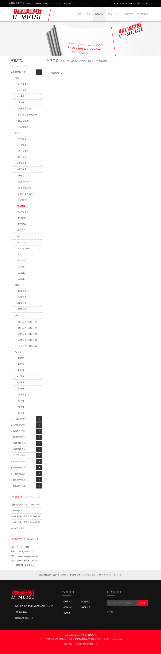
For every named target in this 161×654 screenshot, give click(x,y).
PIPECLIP (90, 575)
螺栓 (17, 78)
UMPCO (64, 575)
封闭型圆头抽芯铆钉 (27, 334)
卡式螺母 (22, 200)
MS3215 (21, 230)
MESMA (81, 575)
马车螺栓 (22, 102)
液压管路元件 (19, 449)
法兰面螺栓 (23, 121)
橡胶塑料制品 (19, 480)
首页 (80, 14)
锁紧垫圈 (22, 297)
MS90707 (22, 218)
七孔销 (21, 401)
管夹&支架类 (19, 425)
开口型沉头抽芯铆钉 (27, 328)
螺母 (17, 133)
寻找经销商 (143, 14)
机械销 (21, 388)
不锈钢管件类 (19, 468)
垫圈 (17, 285)
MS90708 (22, 224)
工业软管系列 (19, 474)
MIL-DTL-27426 (25, 255)
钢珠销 (21, 382)
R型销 (21, 370)
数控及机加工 (19, 486)
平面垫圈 (22, 309)
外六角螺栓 (23, 90)
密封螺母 (22, 157)
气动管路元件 (19, 443)
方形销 (21, 376)
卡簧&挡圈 (101, 61)
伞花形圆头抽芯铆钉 (27, 346)
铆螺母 (21, 175)
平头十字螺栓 (24, 108)
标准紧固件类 (86, 61)
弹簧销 (21, 407)
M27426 (21, 242)
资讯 (110, 14)
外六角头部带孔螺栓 (27, 115)
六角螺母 (22, 145)
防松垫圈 (22, 291)
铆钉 (17, 315)
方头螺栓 (22, 96)
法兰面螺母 (23, 151)
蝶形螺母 (22, 169)
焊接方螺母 (23, 181)
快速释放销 (23, 394)
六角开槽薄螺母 (25, 194)
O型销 (21, 358)
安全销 (18, 352)
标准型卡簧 (23, 212)
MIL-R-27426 (24, 248)
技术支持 (129, 14)
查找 (143, 603)
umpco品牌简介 (18, 528)
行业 (118, 14)
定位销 (21, 413)
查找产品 (99, 14)
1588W (100, 575)
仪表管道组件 (19, 461)
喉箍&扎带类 (19, 431)
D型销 (21, 364)
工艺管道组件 (19, 455)
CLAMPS (108, 575)
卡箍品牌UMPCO (19, 510)
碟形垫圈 (22, 303)
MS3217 (21, 236)
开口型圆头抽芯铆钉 (27, 321)
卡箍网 (73, 575)
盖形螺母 (22, 163)
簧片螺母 (22, 139)
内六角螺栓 (23, 84)
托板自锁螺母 (24, 188)
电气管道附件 (19, 437)
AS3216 (21, 273)
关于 (88, 14)
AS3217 (21, 279)
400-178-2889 (122, 3)
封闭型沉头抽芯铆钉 (27, 340)
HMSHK (118, 575)
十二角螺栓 (23, 127)
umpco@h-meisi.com (140, 3)
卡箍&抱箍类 (19, 419)
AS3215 (21, 267)
